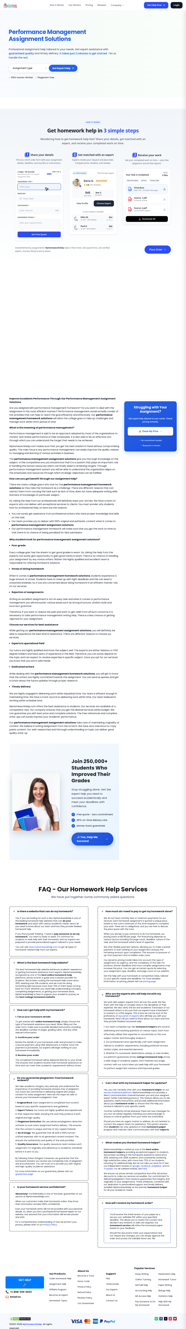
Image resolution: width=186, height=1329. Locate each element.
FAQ (108, 1247)
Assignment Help (57, 1253)
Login (176, 5)
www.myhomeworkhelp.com (40, 927)
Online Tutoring (142, 1248)
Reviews (102, 5)
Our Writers (74, 5)
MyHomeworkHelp (32, 1293)
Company (117, 5)
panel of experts (153, 993)
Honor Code (83, 1250)
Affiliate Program (56, 1258)
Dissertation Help (166, 1243)
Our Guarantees (85, 1272)
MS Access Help (142, 1265)
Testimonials (111, 1253)
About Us (110, 1264)
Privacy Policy (39, 1191)
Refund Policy (84, 1261)
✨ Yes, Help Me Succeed (92, 821)
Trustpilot (124, 1143)
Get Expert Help (63, 68)
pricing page (123, 961)
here (157, 1143)
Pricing (89, 5)
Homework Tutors (166, 1248)
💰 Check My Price (150, 431)
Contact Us (111, 1269)
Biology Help (164, 1259)
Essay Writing (141, 1243)
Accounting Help (142, 1259)
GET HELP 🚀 (24, 1251)
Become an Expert (57, 1264)
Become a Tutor (85, 1244)
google (154, 1140)
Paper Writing (164, 1254)
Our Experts (111, 1258)
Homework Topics (57, 1269)
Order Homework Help (59, 1247)
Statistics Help (164, 1265)
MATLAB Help (141, 1254)
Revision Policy (84, 1266)
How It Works (57, 5)
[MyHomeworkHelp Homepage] (16, 5)
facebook (163, 1140)
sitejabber (108, 1143)
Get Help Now (156, 5)
